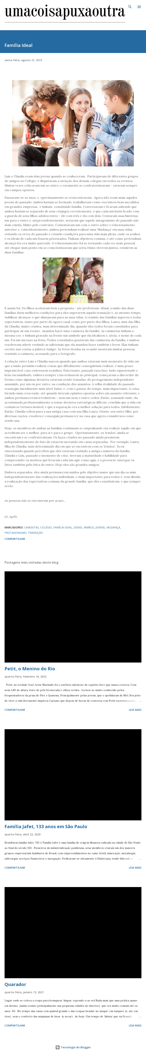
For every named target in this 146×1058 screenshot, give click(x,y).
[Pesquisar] (130, 7)
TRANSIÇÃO (35, 533)
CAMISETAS (31, 527)
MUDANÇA (113, 527)
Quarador (15, 984)
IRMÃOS (89, 527)
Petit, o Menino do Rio (30, 668)
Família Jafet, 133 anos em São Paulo (46, 826)
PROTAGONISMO (15, 533)
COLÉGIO (46, 527)
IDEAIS (78, 527)
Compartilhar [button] (15, 539)
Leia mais (135, 710)
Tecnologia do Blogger (73, 1047)
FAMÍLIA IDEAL (62, 527)
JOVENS (100, 527)
